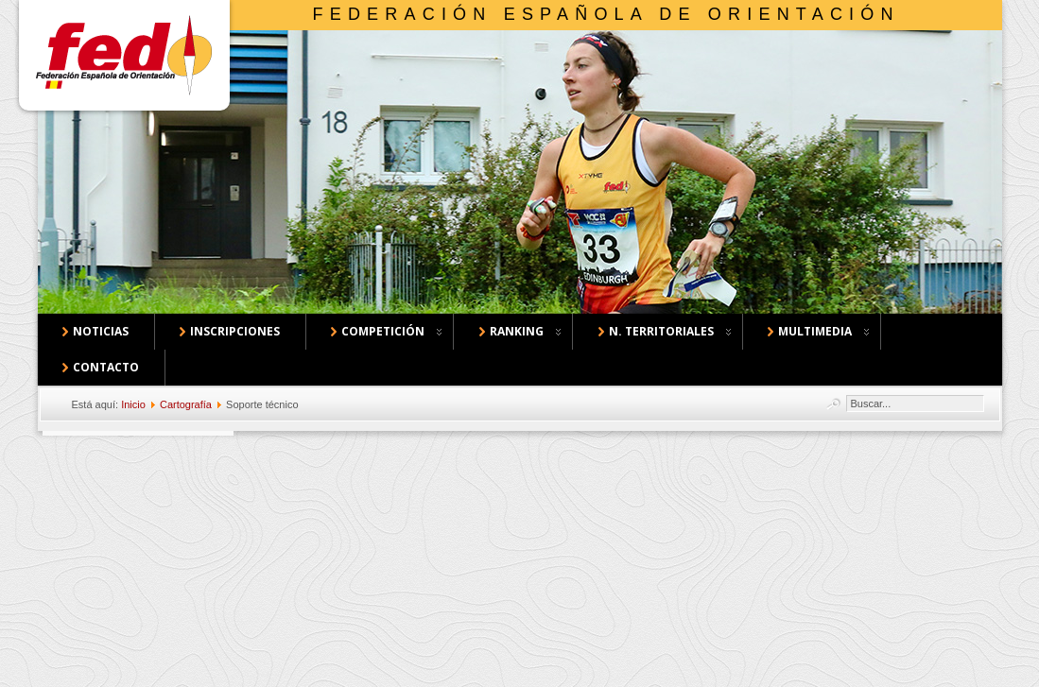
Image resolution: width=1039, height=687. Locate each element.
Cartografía (186, 404)
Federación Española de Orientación (606, 14)
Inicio (133, 404)
